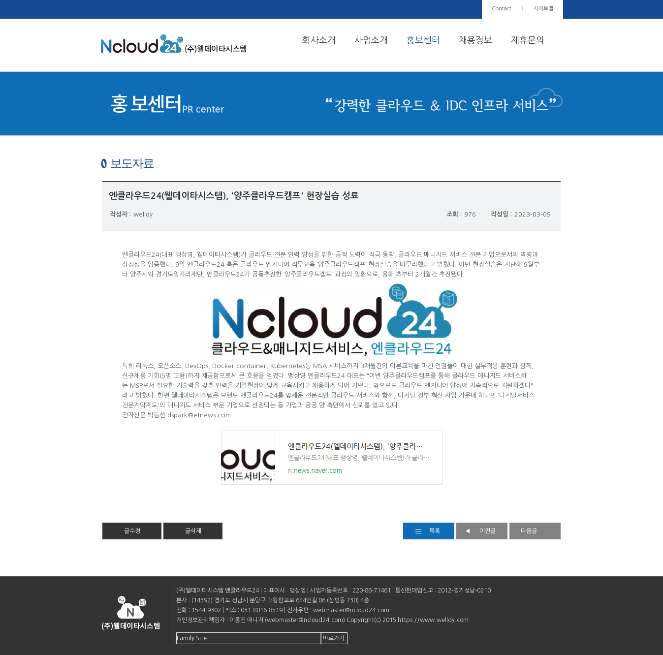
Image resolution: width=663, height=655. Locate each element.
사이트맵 (543, 8)
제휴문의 (527, 40)
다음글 (529, 531)
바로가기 (334, 638)
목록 (434, 531)
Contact (501, 8)
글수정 (132, 531)
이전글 (487, 531)
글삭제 (193, 531)
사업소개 (371, 40)
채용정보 (475, 40)
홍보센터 (423, 40)
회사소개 (319, 40)
